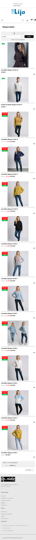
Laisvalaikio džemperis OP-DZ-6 (9, 348)
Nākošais (13, 465)
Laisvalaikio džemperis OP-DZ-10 (9, 209)
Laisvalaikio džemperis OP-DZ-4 (9, 418)
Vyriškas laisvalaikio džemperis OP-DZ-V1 (11, 104)
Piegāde (3, 503)
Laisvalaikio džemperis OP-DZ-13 (9, 139)
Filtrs (29, 36)
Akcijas (3, 516)
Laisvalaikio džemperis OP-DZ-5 (9, 383)
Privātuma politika (5, 500)
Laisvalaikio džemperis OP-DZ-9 (9, 244)
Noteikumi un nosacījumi (7, 498)
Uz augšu (29, 470)
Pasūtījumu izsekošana (6, 514)
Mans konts (4, 511)
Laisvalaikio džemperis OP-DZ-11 (9, 174)
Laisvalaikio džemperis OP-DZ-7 (9, 278)
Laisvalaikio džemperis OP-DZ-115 (9, 70)
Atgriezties (4, 505)
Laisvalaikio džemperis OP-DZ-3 (9, 452)
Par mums (3, 496)
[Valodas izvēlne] (17, 5)
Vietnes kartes (4, 518)
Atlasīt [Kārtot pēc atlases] (12, 36)
